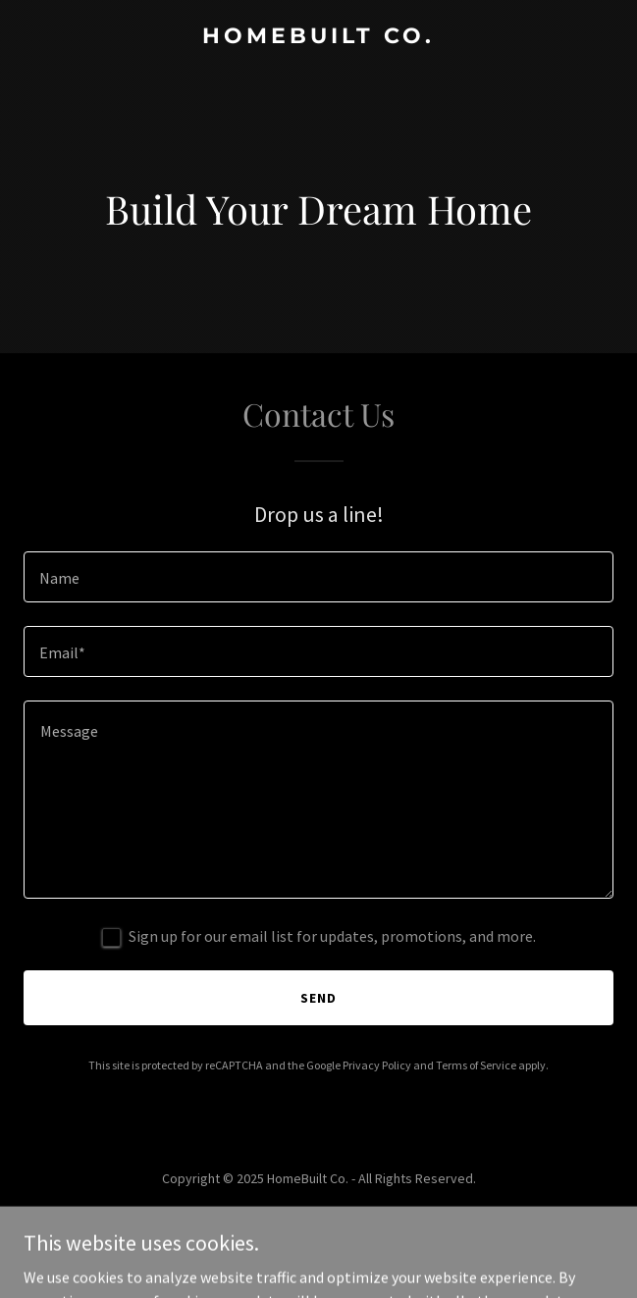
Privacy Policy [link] (377, 1065)
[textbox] (318, 576)
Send (318, 998)
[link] (318, 37)
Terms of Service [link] (476, 1065)
